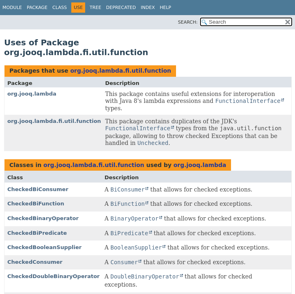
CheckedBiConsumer (37, 189)
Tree (95, 7)
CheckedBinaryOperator (43, 218)
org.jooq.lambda (31, 94)
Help (165, 7)
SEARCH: (188, 22)
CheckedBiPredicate (37, 233)
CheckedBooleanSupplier (44, 247)
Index (147, 7)
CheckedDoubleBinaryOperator (53, 276)
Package (37, 7)
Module (12, 7)
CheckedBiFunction (35, 203)
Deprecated (121, 7)
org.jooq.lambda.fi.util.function (120, 70)
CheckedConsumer (34, 262)
